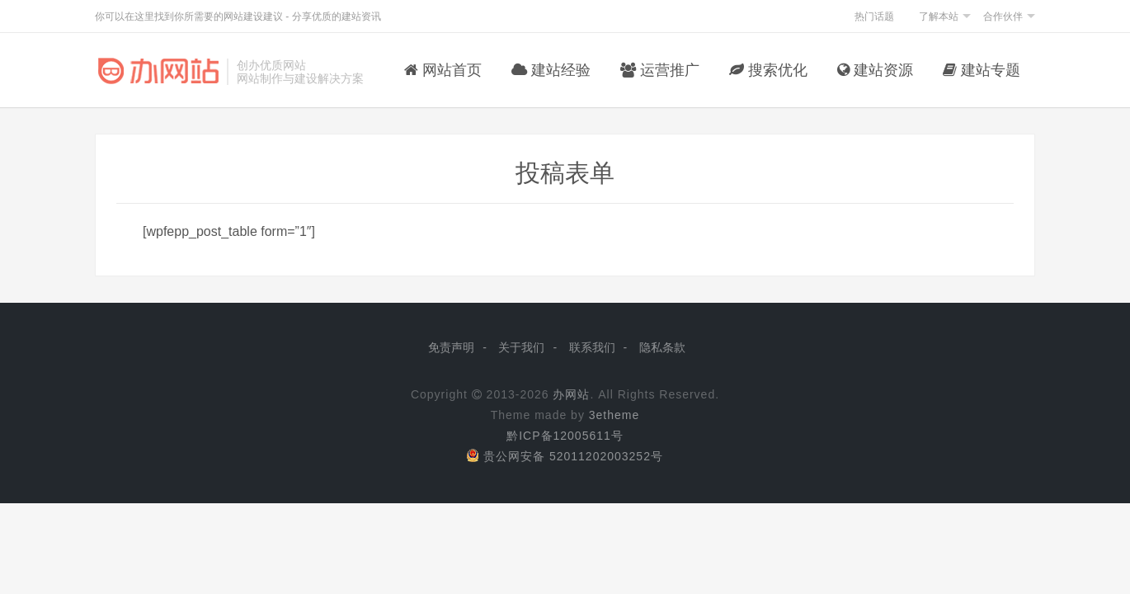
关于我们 (521, 347)
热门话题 (874, 16)
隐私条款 (662, 347)
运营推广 (659, 70)
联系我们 (592, 347)
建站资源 (875, 70)
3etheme (614, 415)
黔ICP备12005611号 (565, 435)
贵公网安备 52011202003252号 (565, 456)
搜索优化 (768, 70)
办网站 (571, 394)
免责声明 (451, 347)
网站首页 (443, 70)
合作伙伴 (1003, 16)
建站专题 (981, 70)
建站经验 (551, 70)
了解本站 (938, 16)
